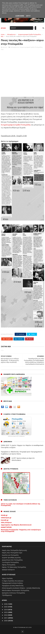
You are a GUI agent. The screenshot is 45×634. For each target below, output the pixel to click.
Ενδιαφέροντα (11, 34)
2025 (6, 607)
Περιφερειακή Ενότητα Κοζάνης (12, 583)
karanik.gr (5, 520)
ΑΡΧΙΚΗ (3, 28)
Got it (28, 16)
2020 (6, 621)
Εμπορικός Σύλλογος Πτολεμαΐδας (13, 593)
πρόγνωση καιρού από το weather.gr (16, 436)
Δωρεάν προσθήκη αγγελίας (11, 557)
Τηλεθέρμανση (7, 595)
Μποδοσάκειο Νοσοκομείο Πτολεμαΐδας (15, 590)
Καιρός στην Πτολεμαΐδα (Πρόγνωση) (14, 550)
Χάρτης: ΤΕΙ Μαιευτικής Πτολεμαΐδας (14, 567)
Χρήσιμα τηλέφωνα (8, 570)
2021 (6, 618)
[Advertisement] (22, 73)
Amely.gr (4, 515)
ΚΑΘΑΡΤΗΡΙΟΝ (6, 527)
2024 (6, 610)
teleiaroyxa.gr (6, 518)
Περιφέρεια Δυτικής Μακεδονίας (12, 586)
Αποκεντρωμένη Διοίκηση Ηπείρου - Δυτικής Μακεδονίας (21, 588)
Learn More (19, 16)
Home (2, 34)
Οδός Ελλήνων (6, 522)
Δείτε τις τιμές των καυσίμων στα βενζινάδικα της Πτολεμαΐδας (20, 504)
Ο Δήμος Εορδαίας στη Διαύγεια (12, 581)
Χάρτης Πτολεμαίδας (8, 565)
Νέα (2, 36)
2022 (6, 615)
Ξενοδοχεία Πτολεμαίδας (10, 562)
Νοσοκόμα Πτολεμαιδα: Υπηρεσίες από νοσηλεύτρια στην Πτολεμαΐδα (21, 530)
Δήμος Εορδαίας (7, 578)
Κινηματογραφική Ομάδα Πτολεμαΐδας (29, 34)
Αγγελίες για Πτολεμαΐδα (10, 555)
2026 (6, 604)
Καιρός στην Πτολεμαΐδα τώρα (12, 553)
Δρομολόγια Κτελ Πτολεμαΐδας (12, 560)
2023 (6, 612)
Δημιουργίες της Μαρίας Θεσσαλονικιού (16, 525)
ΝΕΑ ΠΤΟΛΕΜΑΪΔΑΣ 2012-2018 (23, 627)
